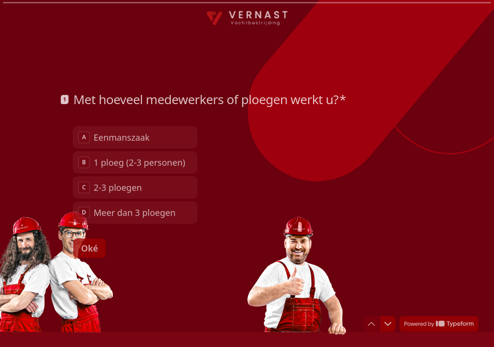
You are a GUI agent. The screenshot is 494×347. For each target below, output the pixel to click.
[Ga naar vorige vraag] (371, 324)
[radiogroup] (135, 175)
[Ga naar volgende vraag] (388, 324)
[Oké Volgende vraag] (89, 248)
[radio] (135, 137)
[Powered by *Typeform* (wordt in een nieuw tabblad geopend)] (439, 324)
